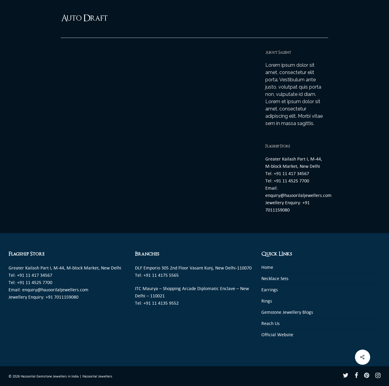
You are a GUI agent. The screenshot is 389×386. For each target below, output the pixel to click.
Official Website (277, 334)
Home (267, 267)
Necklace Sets (274, 278)
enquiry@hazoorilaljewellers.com (298, 195)
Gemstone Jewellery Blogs (287, 312)
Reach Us (270, 323)
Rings (266, 300)
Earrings (269, 289)
